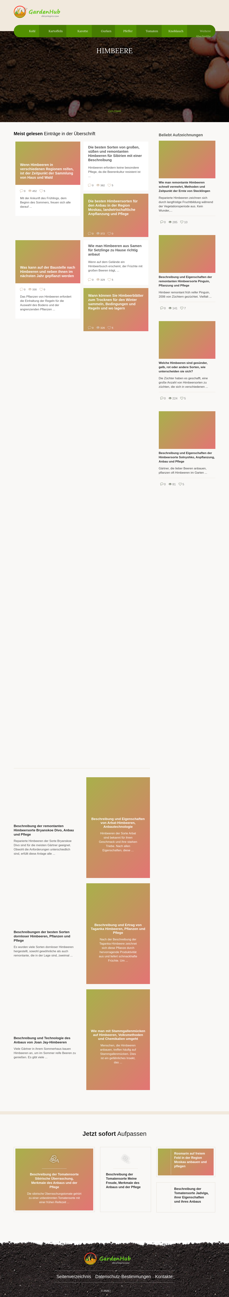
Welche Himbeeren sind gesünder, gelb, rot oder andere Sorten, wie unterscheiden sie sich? (183, 367)
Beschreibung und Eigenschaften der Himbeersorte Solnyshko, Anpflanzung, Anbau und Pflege (187, 457)
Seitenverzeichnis (73, 1276)
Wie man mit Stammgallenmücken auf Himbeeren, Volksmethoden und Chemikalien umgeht (118, 1035)
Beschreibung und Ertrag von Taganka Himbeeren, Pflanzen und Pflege (118, 929)
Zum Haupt (114, 110)
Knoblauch (176, 31)
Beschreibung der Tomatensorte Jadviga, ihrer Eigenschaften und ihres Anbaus (191, 1195)
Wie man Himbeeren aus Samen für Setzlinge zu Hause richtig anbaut (115, 250)
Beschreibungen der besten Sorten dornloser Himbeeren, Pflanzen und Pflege (42, 936)
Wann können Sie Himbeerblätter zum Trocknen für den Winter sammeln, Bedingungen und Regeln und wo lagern (116, 302)
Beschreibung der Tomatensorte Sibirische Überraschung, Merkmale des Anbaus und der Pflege (54, 1181)
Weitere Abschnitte (203, 33)
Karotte (82, 31)
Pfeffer (128, 31)
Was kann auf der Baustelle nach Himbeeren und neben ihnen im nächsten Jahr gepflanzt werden (47, 271)
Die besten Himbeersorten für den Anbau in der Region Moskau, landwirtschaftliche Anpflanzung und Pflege (113, 207)
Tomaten (152, 31)
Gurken (106, 31)
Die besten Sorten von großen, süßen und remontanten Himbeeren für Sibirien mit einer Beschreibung (115, 153)
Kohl (32, 31)
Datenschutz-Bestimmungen (123, 1276)
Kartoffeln (56, 31)
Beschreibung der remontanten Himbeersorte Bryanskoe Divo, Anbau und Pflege (44, 830)
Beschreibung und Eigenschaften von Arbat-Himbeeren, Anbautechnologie (118, 822)
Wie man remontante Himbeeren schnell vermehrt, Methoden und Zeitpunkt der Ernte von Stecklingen (184, 187)
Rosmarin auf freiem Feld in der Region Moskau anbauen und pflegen (190, 1160)
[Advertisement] (114, 80)
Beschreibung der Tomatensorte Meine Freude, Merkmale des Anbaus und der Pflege (123, 1181)
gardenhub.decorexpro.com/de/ (44, 12)
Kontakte (164, 1276)
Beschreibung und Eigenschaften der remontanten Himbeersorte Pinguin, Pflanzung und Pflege (185, 281)
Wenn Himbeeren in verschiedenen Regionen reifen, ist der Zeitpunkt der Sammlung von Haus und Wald (47, 171)
